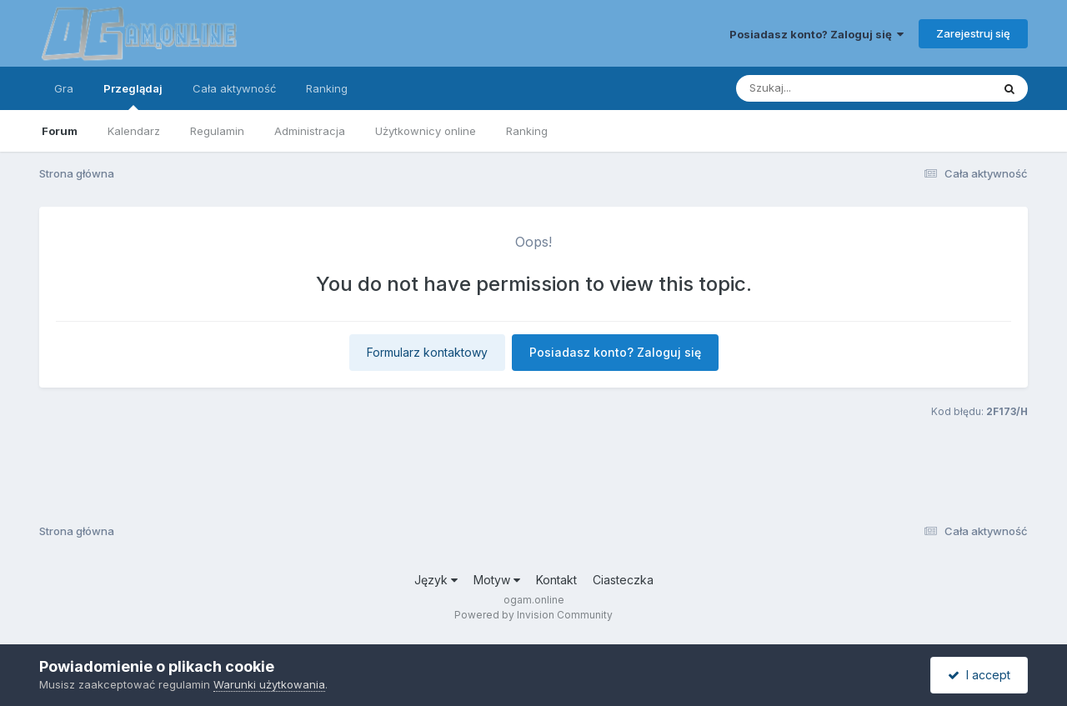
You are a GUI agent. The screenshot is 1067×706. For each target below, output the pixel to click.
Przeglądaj (133, 96)
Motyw (496, 580)
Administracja (309, 131)
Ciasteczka (623, 580)
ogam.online (533, 599)
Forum (60, 131)
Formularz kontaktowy (427, 352)
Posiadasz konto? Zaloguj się (816, 34)
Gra (63, 88)
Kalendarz (134, 131)
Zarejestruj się (973, 33)
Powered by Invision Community (533, 614)
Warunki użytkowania (269, 684)
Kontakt (556, 580)
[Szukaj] (822, 88)
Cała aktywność (234, 88)
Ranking (527, 131)
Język (436, 580)
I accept (979, 675)
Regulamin (217, 131)
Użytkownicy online (425, 131)
